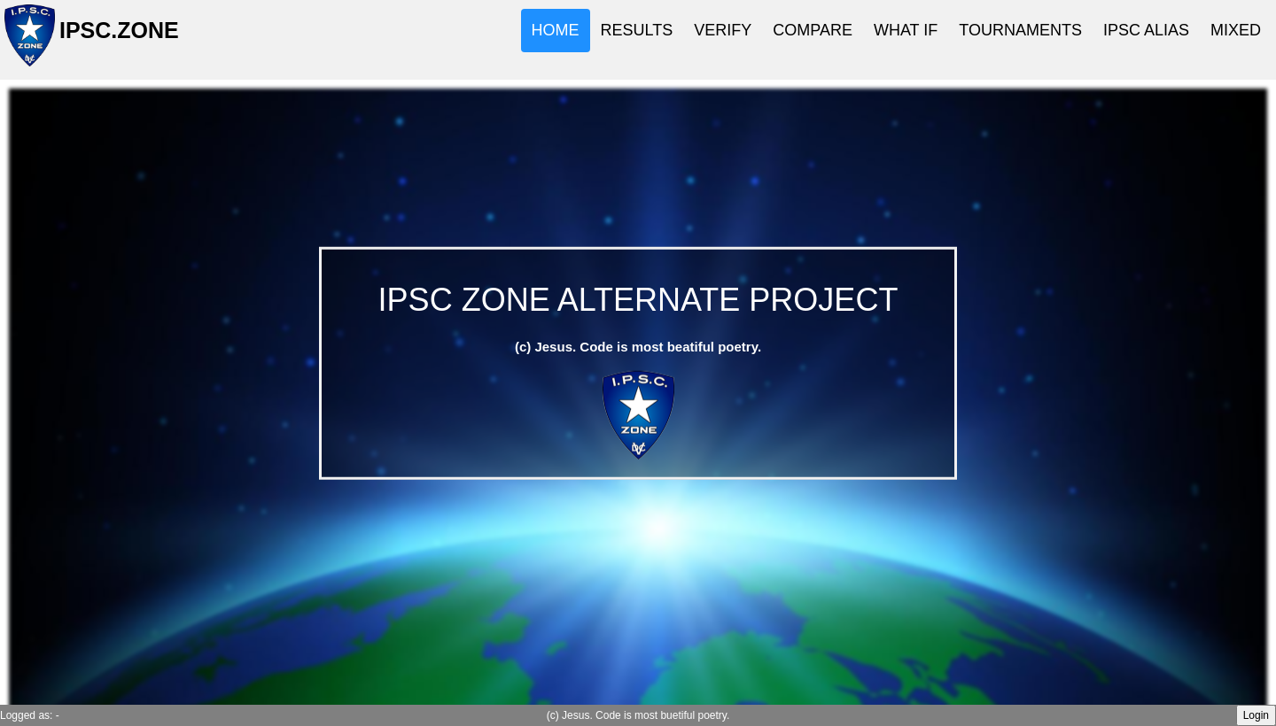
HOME (556, 30)
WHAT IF (906, 30)
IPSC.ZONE (114, 37)
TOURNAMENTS (1020, 30)
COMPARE (812, 30)
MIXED (1235, 30)
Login (1256, 715)
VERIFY (722, 30)
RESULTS (637, 30)
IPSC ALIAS (1146, 30)
